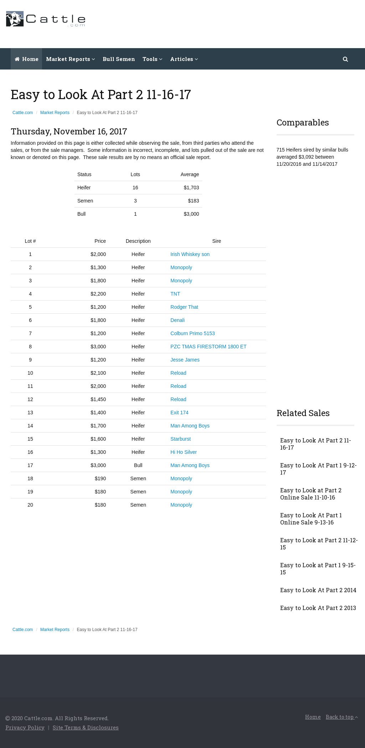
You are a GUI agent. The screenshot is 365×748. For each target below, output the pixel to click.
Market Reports (55, 112)
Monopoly (181, 267)
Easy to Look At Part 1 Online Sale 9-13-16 (311, 519)
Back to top (342, 716)
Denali (177, 320)
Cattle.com (22, 112)
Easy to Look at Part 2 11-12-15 (319, 544)
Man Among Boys (190, 426)
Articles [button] (184, 58)
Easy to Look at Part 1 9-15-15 (318, 569)
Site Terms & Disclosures (86, 727)
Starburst (180, 439)
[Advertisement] (230, 23)
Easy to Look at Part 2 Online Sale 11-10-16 (310, 494)
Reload (178, 373)
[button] (346, 59)
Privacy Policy (25, 727)
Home (26, 58)
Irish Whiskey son (190, 254)
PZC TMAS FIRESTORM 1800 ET (208, 346)
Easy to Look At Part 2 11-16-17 (315, 444)
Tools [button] (153, 58)
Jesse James (185, 360)
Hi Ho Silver (183, 452)
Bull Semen (119, 58)
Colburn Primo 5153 (192, 333)
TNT (175, 294)
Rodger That (184, 307)
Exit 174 (179, 412)
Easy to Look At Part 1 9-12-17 (318, 469)
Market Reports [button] (70, 58)
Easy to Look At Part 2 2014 (318, 590)
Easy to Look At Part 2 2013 (318, 607)
